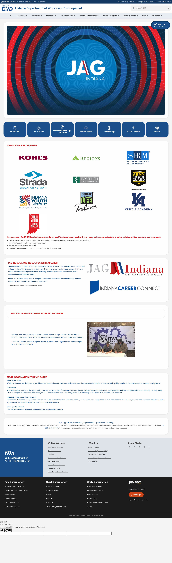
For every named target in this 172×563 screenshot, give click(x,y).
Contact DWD (93, 461)
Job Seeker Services (55, 447)
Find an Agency (10, 499)
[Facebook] (130, 447)
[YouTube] (139, 447)
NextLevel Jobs (53, 461)
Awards (90, 507)
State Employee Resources (56, 507)
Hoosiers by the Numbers (57, 458)
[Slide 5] (94, 362)
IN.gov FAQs (50, 503)
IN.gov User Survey (53, 486)
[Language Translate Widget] (145, 1)
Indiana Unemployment (88, 16)
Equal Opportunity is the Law (69, 422)
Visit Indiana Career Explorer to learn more (25, 285)
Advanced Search (52, 490)
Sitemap (49, 499)
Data (144, 16)
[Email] (149, 447)
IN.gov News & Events (95, 490)
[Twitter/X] (134, 447)
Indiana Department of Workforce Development (48, 8)
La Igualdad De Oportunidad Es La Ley (98, 422)
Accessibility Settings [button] (136, 489)
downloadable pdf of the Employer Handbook (44, 409)
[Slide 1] (78, 362)
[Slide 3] (86, 362)
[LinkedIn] (144, 447)
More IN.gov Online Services (58, 472)
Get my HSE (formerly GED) (98, 451)
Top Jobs (51, 454)
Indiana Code (92, 499)
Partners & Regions (110, 16)
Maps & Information (94, 486)
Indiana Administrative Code (97, 503)
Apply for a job (93, 447)
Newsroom (156, 16)
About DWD (20, 16)
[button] (126, 2)
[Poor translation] (8, 530)
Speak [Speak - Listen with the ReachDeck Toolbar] (136, 495)
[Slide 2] (82, 362)
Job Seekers (35, 16)
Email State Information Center (16, 490)
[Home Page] (11, 16)
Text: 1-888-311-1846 (13, 507)
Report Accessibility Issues (138, 500)
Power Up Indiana (129, 16)
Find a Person (10, 494)
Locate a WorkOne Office (97, 454)
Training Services (66, 16)
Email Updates (92, 494)
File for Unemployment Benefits (99, 458)
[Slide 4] (90, 362)
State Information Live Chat (15, 486)
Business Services (54, 451)
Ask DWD (160, 25)
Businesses (50, 16)
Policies (49, 494)
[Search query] (151, 8)
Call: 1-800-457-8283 (12, 503)
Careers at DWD (54, 468)
